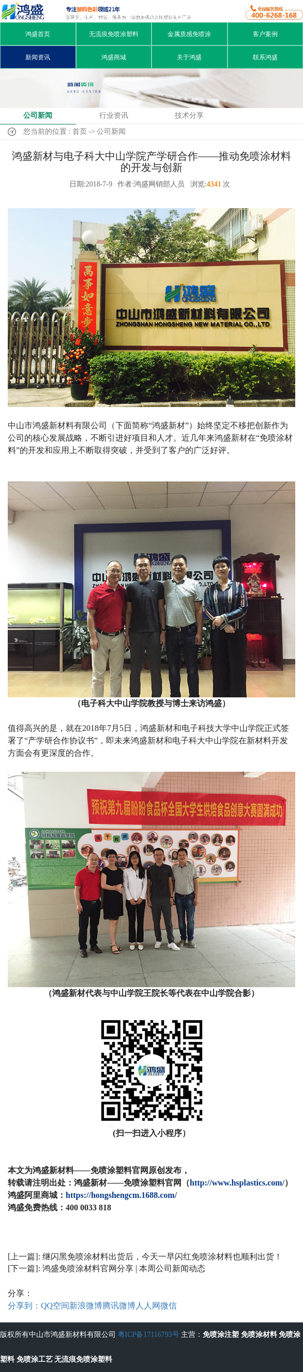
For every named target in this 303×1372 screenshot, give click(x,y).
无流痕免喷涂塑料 (114, 34)
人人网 (147, 1305)
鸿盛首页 (37, 34)
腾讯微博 (118, 1305)
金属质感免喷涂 (189, 34)
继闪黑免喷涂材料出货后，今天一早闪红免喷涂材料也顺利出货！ (162, 1256)
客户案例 (265, 34)
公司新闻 (37, 115)
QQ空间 (55, 1305)
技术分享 (189, 115)
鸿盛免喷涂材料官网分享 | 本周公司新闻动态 (123, 1268)
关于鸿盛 (189, 57)
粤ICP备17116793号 (148, 1334)
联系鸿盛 (265, 57)
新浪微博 (85, 1305)
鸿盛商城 (113, 57)
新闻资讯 (37, 57)
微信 (168, 1305)
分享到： (24, 1305)
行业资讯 (113, 115)
